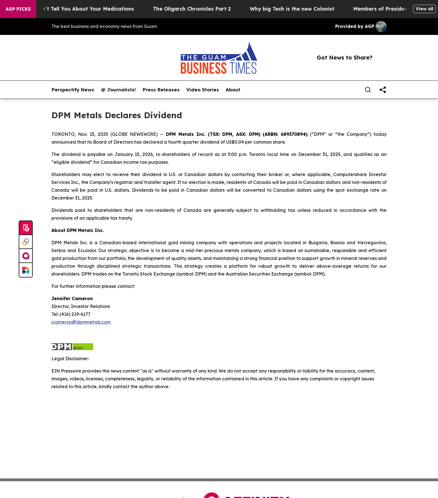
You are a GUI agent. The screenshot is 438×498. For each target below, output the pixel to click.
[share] (383, 90)
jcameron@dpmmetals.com (81, 322)
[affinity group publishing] (25, 256)
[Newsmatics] (25, 270)
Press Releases (161, 90)
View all (424, 8)
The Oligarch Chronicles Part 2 (198, 9)
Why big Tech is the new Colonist (298, 9)
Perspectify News (72, 90)
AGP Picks (18, 9)
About (233, 90)
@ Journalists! (118, 90)
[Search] (368, 89)
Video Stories (202, 90)
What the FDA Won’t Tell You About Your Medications (71, 9)
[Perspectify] (25, 242)
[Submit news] (25, 228)
